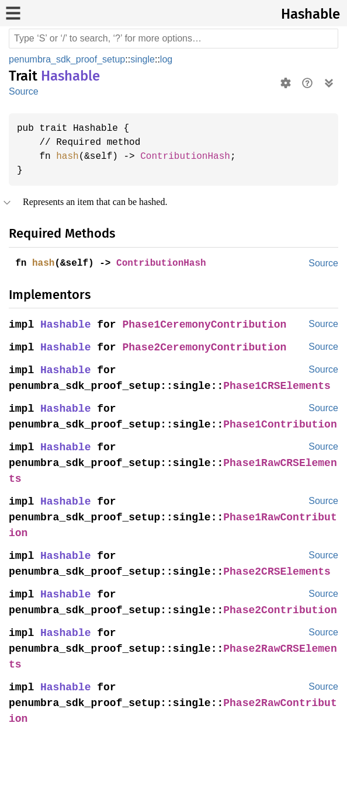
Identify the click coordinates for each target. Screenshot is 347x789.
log (168, 59)
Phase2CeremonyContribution (208, 347)
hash (69, 156)
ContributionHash (192, 156)
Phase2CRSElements (281, 588)
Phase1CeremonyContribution (208, 325)
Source (23, 91)
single (145, 59)
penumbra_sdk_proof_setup (68, 59)
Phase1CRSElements (281, 386)
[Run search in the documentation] (173, 38)
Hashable (310, 14)
